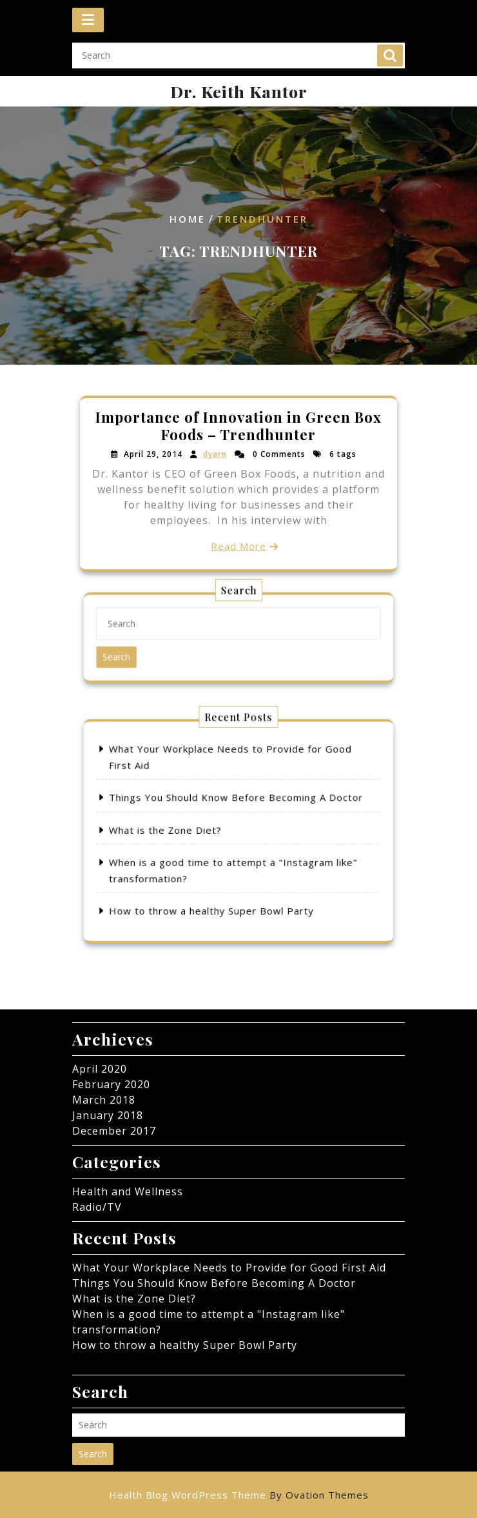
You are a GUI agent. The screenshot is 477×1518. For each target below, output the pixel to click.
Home (188, 219)
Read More (238, 542)
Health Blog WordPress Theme (239, 1494)
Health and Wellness (127, 1191)
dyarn (217, 456)
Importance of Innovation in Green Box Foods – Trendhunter (239, 429)
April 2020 (99, 1069)
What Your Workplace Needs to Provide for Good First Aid (229, 1267)
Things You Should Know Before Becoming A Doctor (237, 812)
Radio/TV (97, 1207)
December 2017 (114, 1131)
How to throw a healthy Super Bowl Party (224, 874)
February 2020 (111, 1084)
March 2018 (103, 1100)
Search (390, 64)
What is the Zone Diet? (198, 830)
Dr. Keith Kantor (238, 91)
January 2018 (107, 1115)
